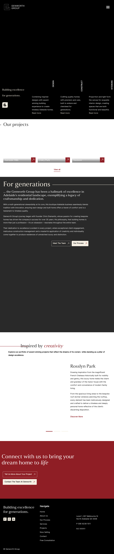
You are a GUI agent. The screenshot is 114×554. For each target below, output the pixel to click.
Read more (36, 113)
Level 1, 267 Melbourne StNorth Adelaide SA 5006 (87, 517)
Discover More (76, 417)
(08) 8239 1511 (84, 524)
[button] (108, 7)
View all (57, 170)
